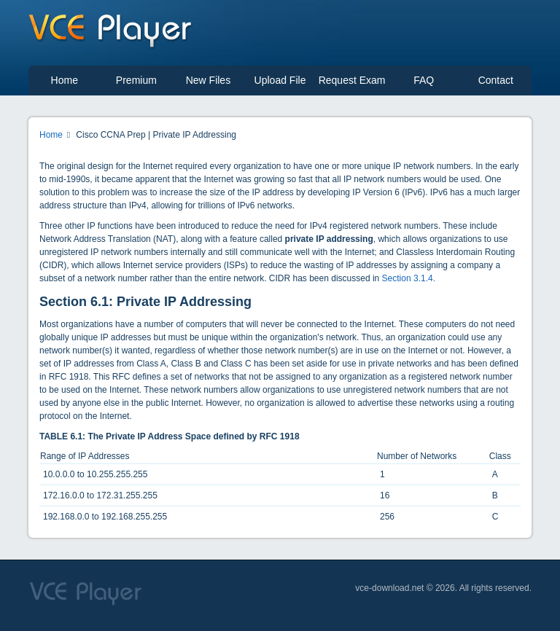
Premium (136, 80)
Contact (495, 80)
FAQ (423, 80)
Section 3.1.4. (408, 278)
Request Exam (352, 80)
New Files (208, 80)
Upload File (280, 80)
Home (64, 80)
